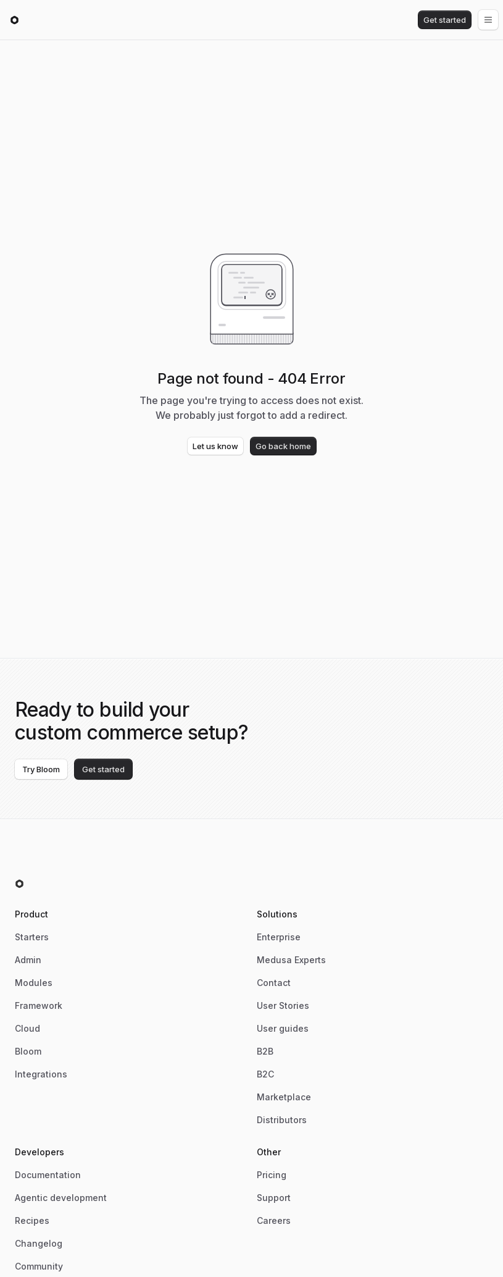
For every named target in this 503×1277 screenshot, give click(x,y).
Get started (444, 20)
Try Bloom (41, 769)
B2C (265, 1074)
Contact (274, 982)
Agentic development (61, 1197)
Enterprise (279, 937)
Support (274, 1197)
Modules (33, 982)
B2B (265, 1051)
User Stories (283, 1005)
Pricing (271, 1175)
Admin (28, 960)
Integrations (41, 1074)
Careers (274, 1220)
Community (39, 1266)
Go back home (283, 446)
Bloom (28, 1051)
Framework (38, 1005)
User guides (283, 1028)
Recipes (32, 1220)
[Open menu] (488, 20)
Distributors (282, 1120)
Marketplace (284, 1097)
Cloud (27, 1028)
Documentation (48, 1175)
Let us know (215, 446)
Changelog (38, 1243)
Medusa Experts (291, 960)
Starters (32, 937)
